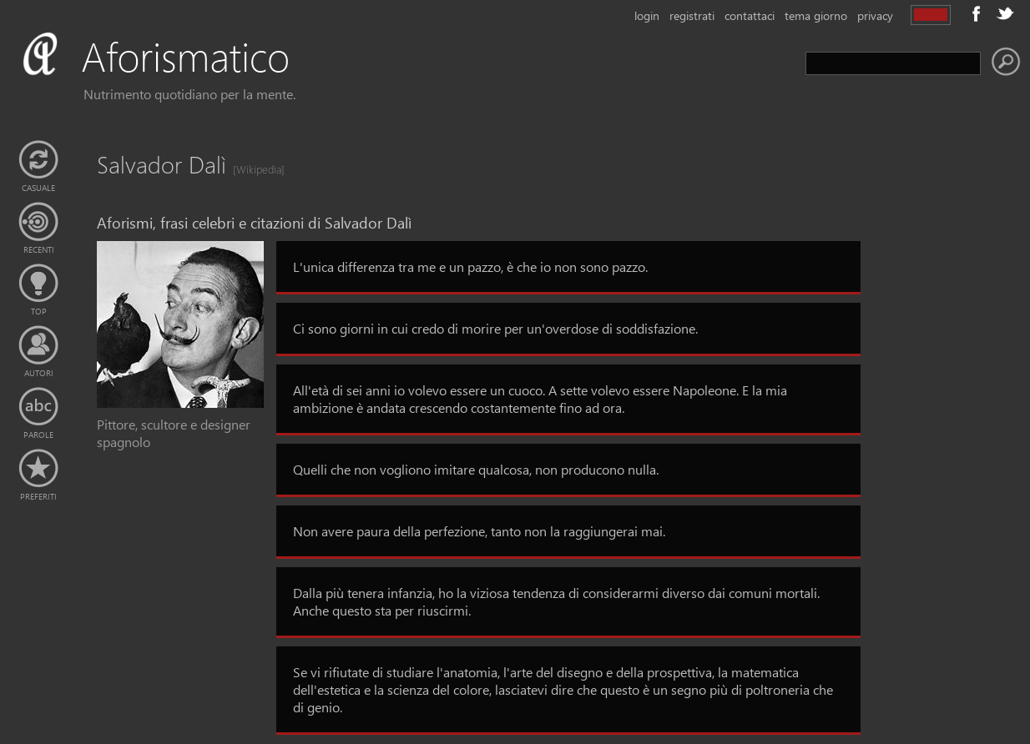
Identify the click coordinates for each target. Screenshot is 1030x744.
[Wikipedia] (254, 169)
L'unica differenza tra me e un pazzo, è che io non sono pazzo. (470, 266)
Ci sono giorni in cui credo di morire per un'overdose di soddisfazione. (495, 328)
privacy (875, 15)
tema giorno (816, 15)
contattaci (750, 15)
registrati (691, 15)
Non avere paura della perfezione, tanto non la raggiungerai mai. (479, 531)
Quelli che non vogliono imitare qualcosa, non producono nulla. (476, 469)
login (646, 15)
